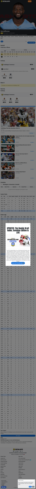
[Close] (34, 480)
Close (33, 486)
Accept (30, 486)
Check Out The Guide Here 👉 (18, 263)
